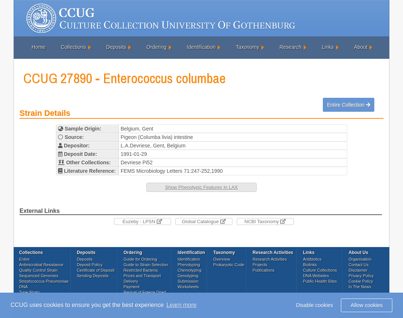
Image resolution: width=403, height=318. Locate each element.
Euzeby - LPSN (142, 221)
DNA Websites (316, 276)
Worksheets (188, 287)
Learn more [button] (182, 305)
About (361, 47)
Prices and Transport (142, 276)
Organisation (360, 259)
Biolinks (310, 264)
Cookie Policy (361, 281)
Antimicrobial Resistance (41, 264)
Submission (188, 281)
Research (290, 47)
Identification (201, 47)
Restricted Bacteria (141, 270)
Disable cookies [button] (314, 305)
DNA (23, 287)
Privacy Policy (361, 276)
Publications (263, 270)
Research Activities (270, 259)
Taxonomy (247, 47)
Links (328, 47)
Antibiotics (312, 259)
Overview (221, 259)
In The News (360, 287)
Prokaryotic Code (228, 264)
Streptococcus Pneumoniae (44, 281)
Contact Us (358, 264)
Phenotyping (189, 264)
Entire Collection (348, 105)
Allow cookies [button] (367, 305)
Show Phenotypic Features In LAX (201, 187)
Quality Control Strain (38, 270)
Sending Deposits (92, 276)
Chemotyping (190, 270)
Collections (73, 47)
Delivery (131, 281)
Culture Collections (320, 270)
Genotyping (188, 276)
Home (38, 47)
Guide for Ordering (140, 259)
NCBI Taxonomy (265, 221)
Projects (260, 264)
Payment (131, 287)
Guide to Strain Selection (146, 264)
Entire (24, 259)
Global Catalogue (203, 221)
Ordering (156, 47)
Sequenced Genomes (38, 276)
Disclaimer (358, 270)
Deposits (116, 47)
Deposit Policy (90, 264)
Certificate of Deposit (95, 270)
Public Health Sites (320, 281)
